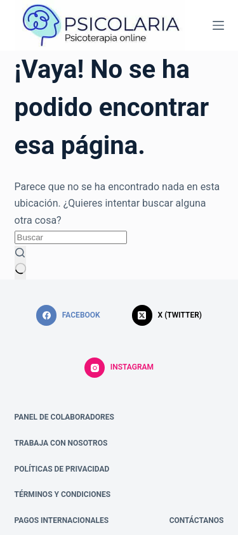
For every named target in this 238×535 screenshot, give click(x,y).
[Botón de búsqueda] (21, 263)
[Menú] (218, 25)
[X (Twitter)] (167, 315)
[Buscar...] (71, 237)
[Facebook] (68, 315)
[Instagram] (119, 368)
